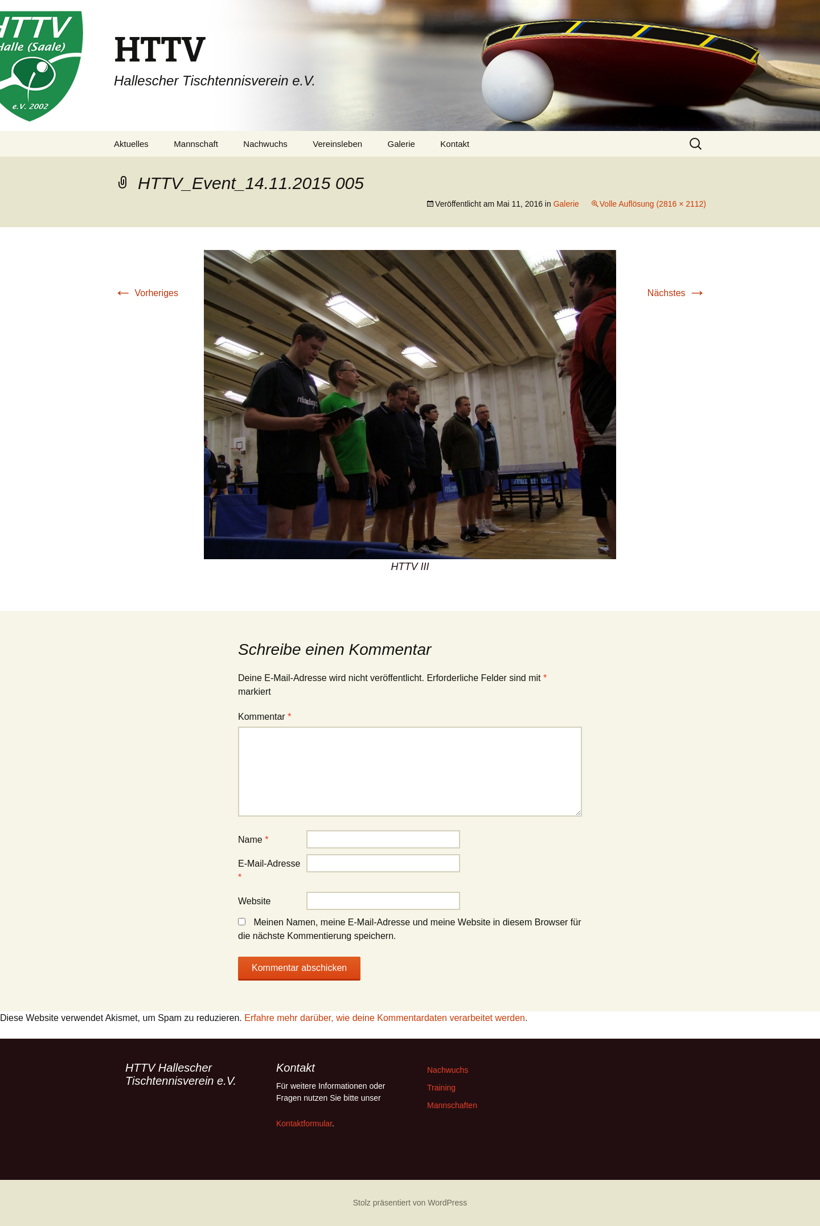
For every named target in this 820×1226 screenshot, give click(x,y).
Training (441, 1087)
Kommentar (264, 716)
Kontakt (454, 144)
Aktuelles (131, 144)
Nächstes (676, 293)
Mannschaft (196, 144)
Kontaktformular (304, 1123)
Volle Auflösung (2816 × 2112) (653, 203)
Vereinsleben (337, 144)
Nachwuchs (265, 144)
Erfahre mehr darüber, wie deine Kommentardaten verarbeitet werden (384, 1018)
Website (254, 901)
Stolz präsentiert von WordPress (410, 1202)
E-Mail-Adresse (269, 870)
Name (253, 839)
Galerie (401, 144)
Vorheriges (146, 293)
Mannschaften (452, 1105)
